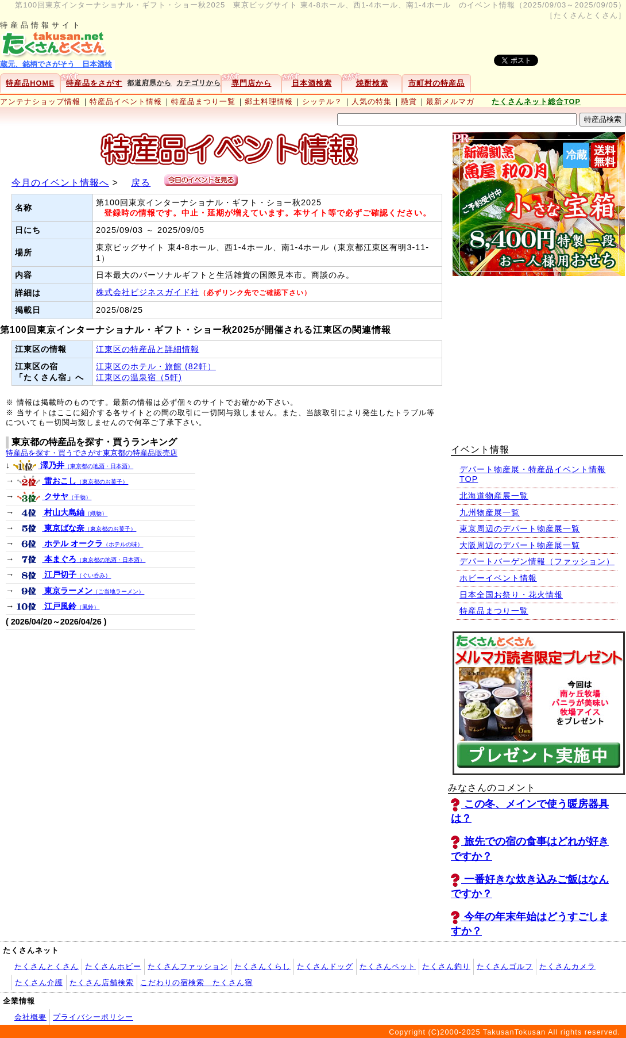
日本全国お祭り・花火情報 (511, 594)
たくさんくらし (262, 966)
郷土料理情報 (269, 101)
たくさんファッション (188, 966)
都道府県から (149, 82)
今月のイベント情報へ (60, 182)
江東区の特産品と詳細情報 (147, 349)
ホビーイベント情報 (498, 578)
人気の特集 (371, 101)
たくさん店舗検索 (101, 982)
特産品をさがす (94, 83)
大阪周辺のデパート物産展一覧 (519, 545)
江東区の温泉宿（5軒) (139, 377)
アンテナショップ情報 (40, 101)
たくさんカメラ (567, 966)
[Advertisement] (537, 355)
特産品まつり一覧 (203, 101)
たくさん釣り (446, 966)
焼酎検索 (372, 83)
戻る (140, 182)
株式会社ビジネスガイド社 (147, 292)
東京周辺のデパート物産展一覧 (519, 528)
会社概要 (30, 1017)
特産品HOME (30, 83)
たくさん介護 (39, 982)
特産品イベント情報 (126, 101)
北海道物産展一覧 (493, 495)
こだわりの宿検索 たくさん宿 (196, 982)
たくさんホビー (113, 966)
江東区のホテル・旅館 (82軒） (156, 366)
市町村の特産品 (436, 83)
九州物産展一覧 (489, 512)
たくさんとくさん (46, 966)
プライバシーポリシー (93, 1017)
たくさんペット (388, 966)
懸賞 (409, 101)
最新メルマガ (450, 101)
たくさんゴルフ (505, 966)
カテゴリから (198, 82)
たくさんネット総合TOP (536, 101)
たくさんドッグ (325, 966)
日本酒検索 (312, 83)
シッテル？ (322, 101)
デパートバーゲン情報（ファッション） (537, 561)
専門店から (251, 83)
